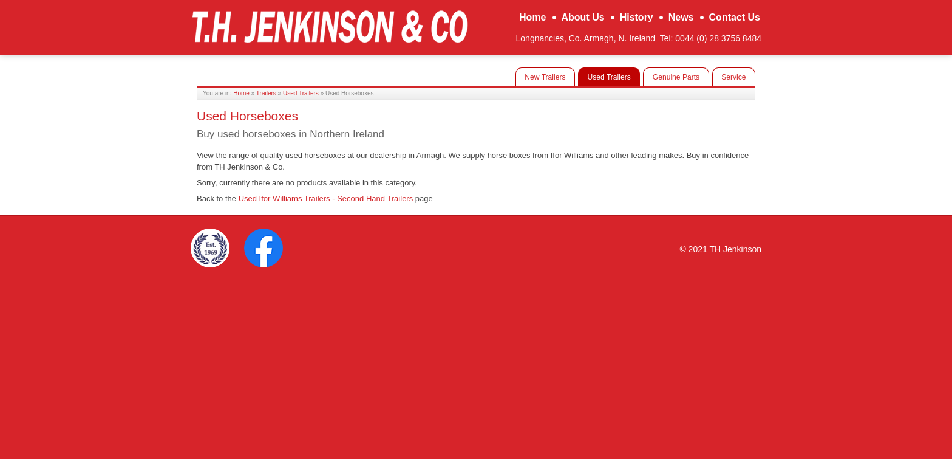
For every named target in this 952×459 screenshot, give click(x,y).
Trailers (266, 93)
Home (241, 93)
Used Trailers (301, 93)
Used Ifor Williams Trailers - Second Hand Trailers (326, 198)
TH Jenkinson (330, 26)
